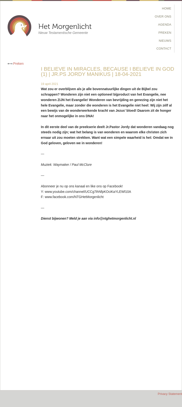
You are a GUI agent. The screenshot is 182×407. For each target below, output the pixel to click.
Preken (165, 32)
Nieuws (165, 40)
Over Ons (163, 16)
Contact (163, 48)
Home (166, 8)
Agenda (164, 24)
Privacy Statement (170, 394)
